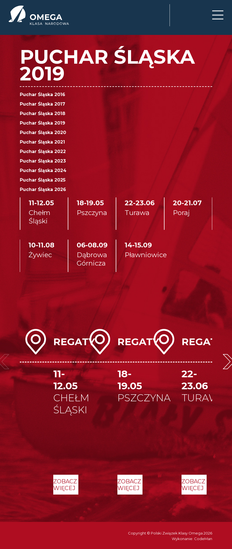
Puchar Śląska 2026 (43, 189)
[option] (52, 412)
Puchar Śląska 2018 (42, 113)
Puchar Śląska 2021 (42, 142)
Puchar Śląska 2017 (42, 104)
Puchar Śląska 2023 (43, 161)
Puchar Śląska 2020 (43, 132)
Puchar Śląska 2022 (43, 151)
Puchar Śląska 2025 (43, 180)
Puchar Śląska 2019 (42, 123)
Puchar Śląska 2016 (42, 94)
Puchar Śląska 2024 (43, 170)
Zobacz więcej (65, 484)
